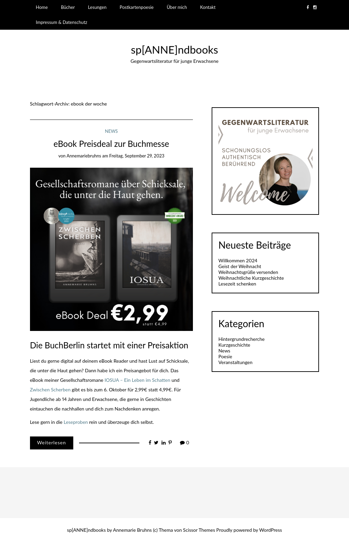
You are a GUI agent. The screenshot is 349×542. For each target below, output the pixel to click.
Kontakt (207, 7)
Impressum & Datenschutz (61, 22)
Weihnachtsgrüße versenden (248, 272)
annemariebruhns (83, 155)
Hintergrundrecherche (241, 339)
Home (42, 7)
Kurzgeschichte (234, 345)
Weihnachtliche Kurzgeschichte (251, 278)
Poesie (225, 356)
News (111, 131)
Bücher (68, 7)
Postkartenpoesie (137, 7)
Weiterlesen (51, 442)
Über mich (177, 7)
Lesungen (97, 7)
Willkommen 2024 (237, 260)
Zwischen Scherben (50, 389)
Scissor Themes (199, 530)
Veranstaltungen (235, 362)
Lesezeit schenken (237, 284)
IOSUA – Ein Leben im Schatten (137, 380)
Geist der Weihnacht (239, 266)
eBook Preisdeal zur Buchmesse (111, 144)
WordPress (270, 530)
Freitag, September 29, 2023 (137, 155)
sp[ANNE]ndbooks (174, 49)
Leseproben (76, 422)
